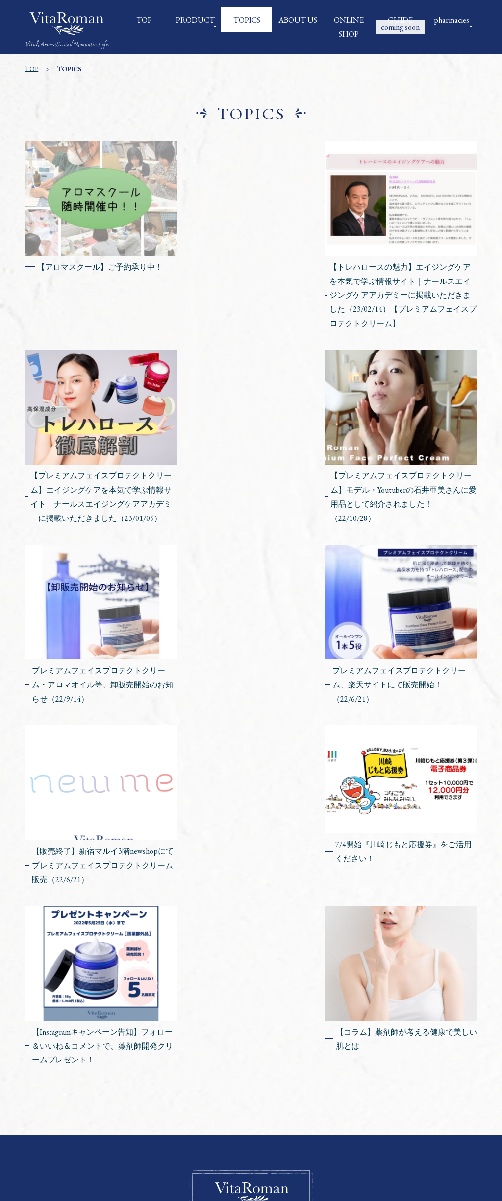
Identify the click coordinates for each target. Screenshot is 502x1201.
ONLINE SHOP (349, 27)
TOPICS (246, 20)
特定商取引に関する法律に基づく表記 (207, 1116)
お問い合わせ (251, 1130)
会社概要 (159, 1103)
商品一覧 (200, 1103)
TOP (144, 20)
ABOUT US (297, 20)
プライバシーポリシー (322, 1116)
